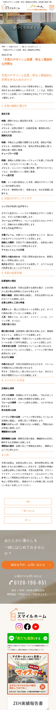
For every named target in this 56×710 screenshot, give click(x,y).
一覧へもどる (28, 511)
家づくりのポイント (30, 47)
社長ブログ (13, 47)
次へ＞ (28, 520)
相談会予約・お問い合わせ (28, 564)
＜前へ (28, 501)
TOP (3, 47)
